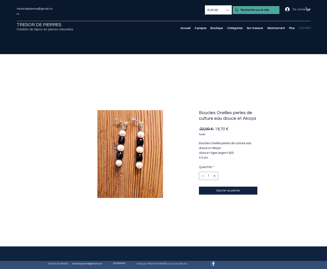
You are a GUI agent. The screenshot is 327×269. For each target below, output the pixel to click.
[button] (307, 9)
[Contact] (305, 28)
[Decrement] (202, 176)
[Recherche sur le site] (256, 10)
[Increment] (215, 176)
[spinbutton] (208, 176)
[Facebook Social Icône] (212, 263)
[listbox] (218, 10)
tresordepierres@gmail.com (87, 264)
